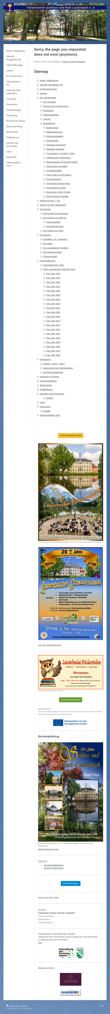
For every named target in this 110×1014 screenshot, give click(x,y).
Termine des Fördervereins (56, 106)
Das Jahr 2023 (53, 282)
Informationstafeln (54, 136)
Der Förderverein (48, 97)
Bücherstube (52, 127)
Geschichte (45, 209)
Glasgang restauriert (56, 145)
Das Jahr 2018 (53, 303)
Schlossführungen (48, 89)
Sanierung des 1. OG (50, 200)
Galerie (43, 93)
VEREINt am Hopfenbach (58, 158)
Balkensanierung (54, 132)
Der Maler (48, 243)
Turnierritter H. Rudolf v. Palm (60, 153)
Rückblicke (48, 110)
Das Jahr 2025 (53, 273)
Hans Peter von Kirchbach (58, 175)
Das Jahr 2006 (53, 355)
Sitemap (24, 1006)
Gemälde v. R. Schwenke (55, 239)
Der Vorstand (49, 102)
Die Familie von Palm (53, 230)
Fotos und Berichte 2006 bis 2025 (59, 269)
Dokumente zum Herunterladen (58, 368)
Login (101, 1006)
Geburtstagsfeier (51, 115)
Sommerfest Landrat (56, 188)
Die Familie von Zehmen (54, 218)
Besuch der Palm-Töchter (58, 192)
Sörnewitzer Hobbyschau (58, 183)
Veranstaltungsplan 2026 (70, 435)
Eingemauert (52, 140)
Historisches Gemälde (56, 166)
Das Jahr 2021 (53, 291)
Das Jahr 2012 (53, 329)
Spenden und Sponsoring (52, 394)
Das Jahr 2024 (53, 278)
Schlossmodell (50, 256)
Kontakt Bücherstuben (70, 700)
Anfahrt (49, 398)
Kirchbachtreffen (54, 170)
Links (42, 402)
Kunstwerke (45, 235)
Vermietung (45, 359)
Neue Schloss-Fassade (57, 196)
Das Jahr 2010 (53, 338)
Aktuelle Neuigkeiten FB (51, 85)
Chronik (47, 119)
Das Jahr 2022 (53, 286)
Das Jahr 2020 (53, 295)
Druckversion (13, 1006)
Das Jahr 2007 (53, 351)
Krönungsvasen (53, 179)
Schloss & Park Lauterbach (53, 205)
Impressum (45, 406)
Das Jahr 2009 (53, 342)
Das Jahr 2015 (53, 316)
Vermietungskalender (53, 372)
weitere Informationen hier (48, 849)
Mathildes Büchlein (55, 149)
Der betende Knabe (52, 252)
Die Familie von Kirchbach (55, 213)
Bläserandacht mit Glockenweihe (61, 162)
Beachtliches (49, 123)
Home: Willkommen (49, 80)
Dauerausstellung (48, 381)
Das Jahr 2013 (53, 325)
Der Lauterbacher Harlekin (55, 248)
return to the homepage (74, 61)
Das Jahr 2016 (53, 312)
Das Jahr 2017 (53, 308)
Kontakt (46, 411)
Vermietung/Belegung (54, 865)
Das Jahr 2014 (53, 321)
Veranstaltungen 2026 (53, 265)
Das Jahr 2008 (53, 346)
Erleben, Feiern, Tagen (54, 364)
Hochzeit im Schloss (49, 376)
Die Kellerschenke (55, 226)
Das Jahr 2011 (53, 333)
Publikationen (46, 389)
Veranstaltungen (47, 261)
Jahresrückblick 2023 (50, 415)
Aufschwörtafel (53, 222)
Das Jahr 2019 (53, 299)
